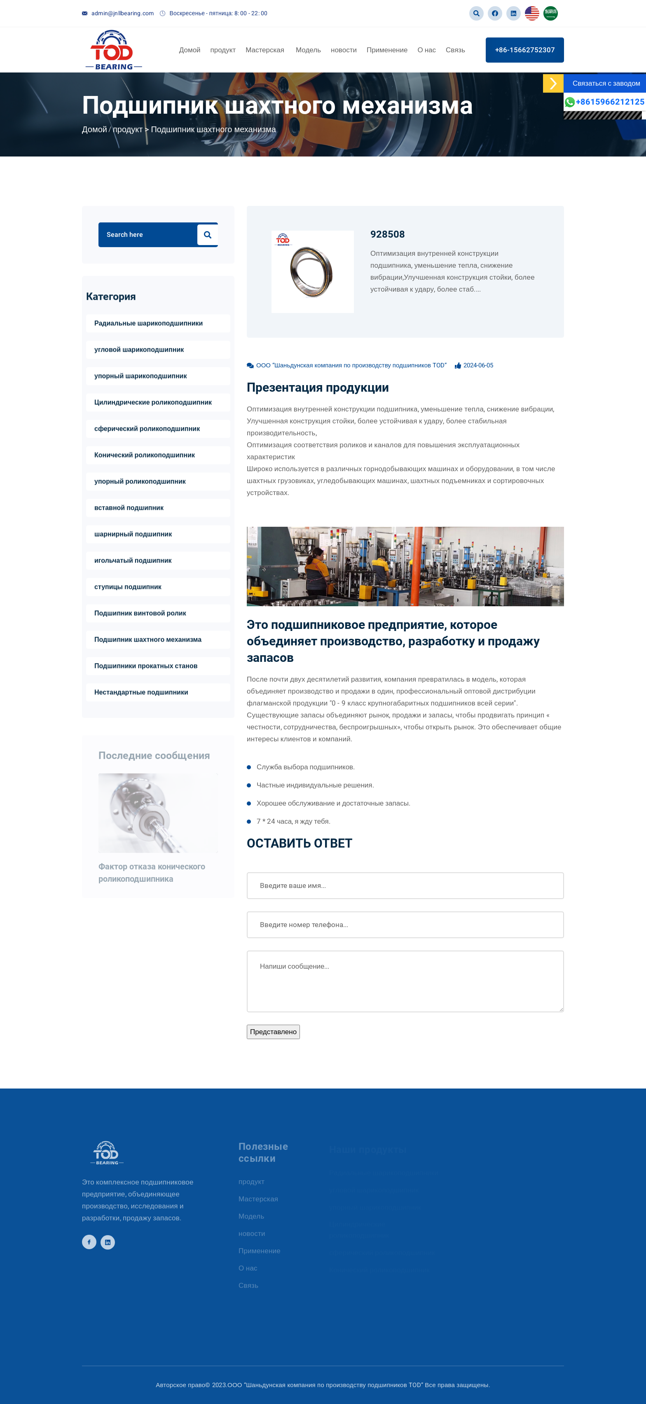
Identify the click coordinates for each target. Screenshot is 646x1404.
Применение (387, 50)
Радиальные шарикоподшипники (148, 324)
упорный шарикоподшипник (140, 377)
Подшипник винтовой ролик (140, 614)
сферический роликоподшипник (147, 430)
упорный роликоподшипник (140, 483)
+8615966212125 (604, 102)
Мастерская (266, 50)
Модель (308, 50)
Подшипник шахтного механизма (213, 129)
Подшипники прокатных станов (145, 667)
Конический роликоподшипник (144, 456)
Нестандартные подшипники (141, 693)
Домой (190, 50)
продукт (223, 50)
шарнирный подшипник (133, 535)
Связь (455, 50)
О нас (426, 50)
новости (344, 50)
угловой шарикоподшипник (139, 351)
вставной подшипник (129, 509)
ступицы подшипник (128, 588)
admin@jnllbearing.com (122, 13)
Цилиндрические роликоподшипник (153, 404)
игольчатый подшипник (133, 562)
